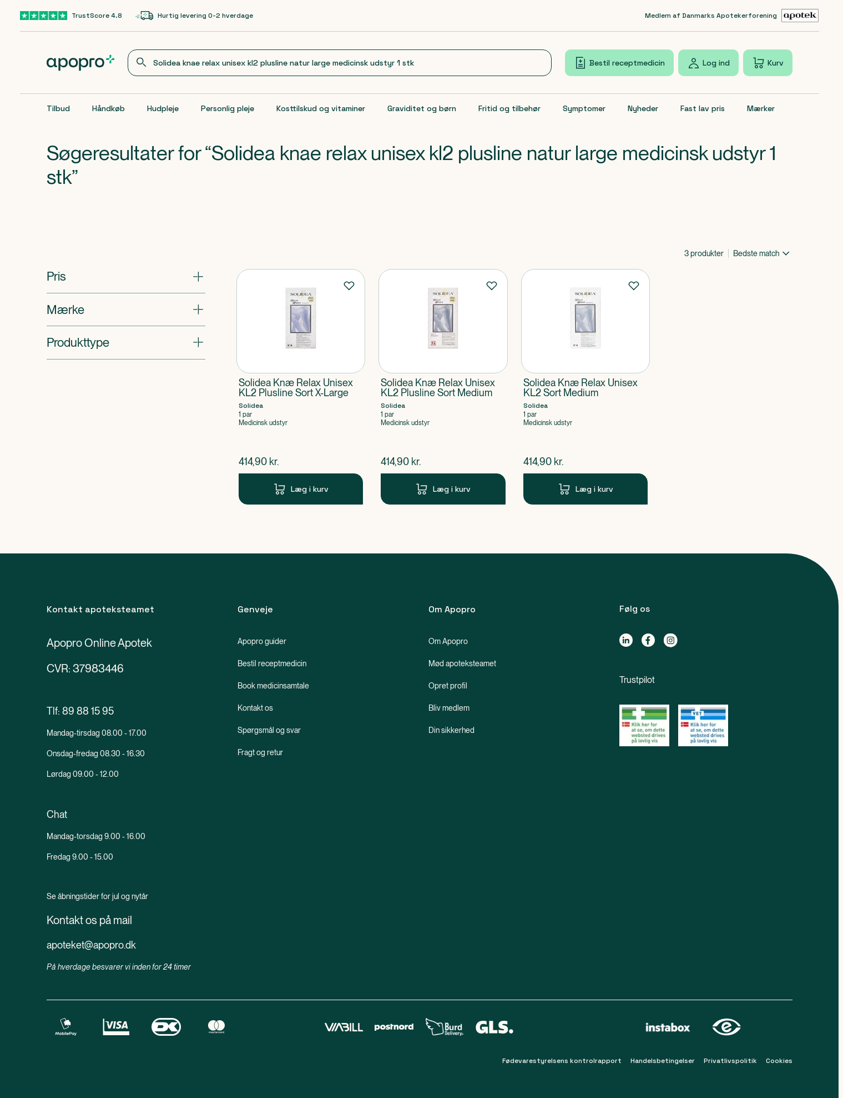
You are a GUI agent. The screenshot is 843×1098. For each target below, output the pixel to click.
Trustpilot (637, 680)
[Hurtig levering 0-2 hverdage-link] (194, 16)
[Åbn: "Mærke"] (126, 309)
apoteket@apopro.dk (91, 945)
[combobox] (340, 62)
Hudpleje (163, 108)
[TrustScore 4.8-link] (71, 16)
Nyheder (643, 108)
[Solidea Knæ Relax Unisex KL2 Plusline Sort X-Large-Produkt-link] (301, 387)
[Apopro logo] (81, 62)
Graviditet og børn (421, 108)
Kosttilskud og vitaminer (320, 108)
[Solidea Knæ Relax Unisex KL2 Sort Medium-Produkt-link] (585, 387)
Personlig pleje (227, 108)
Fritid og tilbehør (509, 108)
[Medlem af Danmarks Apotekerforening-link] (732, 15)
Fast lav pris (702, 108)
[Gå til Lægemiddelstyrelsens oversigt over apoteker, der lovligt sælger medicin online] (644, 725)
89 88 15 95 (88, 711)
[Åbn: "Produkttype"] (126, 342)
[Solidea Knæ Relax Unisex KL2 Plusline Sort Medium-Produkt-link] (443, 387)
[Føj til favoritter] (349, 285)
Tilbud (58, 108)
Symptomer (584, 108)
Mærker (761, 108)
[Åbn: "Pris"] (126, 276)
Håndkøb (108, 108)
